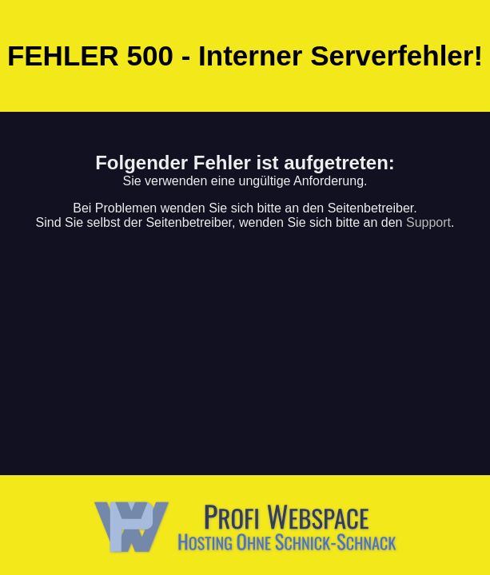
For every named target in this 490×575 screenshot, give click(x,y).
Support (428, 222)
